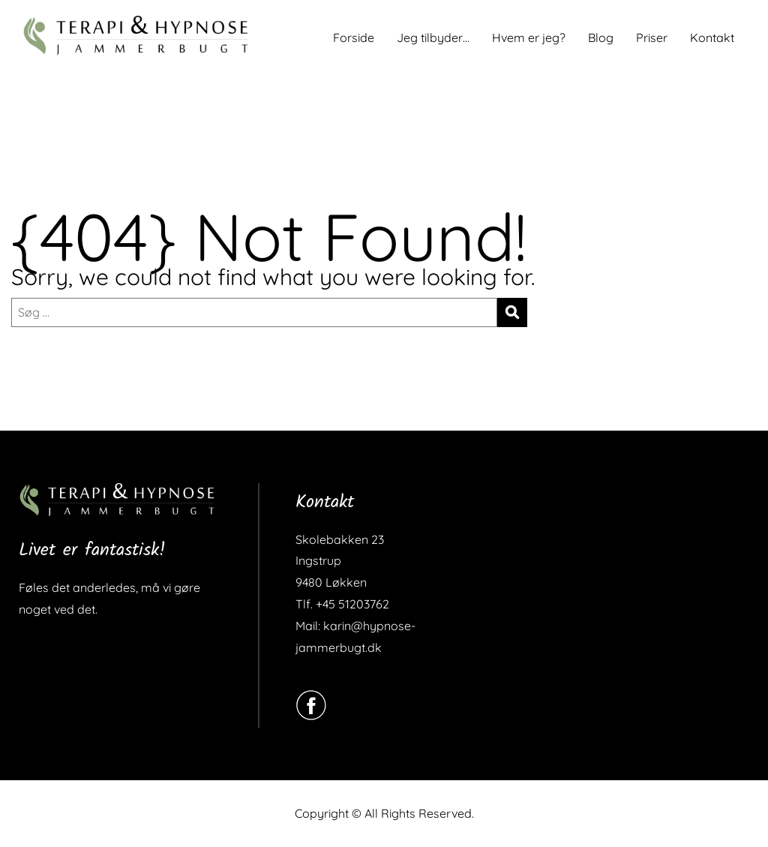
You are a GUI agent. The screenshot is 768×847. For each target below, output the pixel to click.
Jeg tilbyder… (433, 37)
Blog (601, 37)
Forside (353, 37)
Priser (652, 37)
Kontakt (712, 37)
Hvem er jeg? (529, 37)
